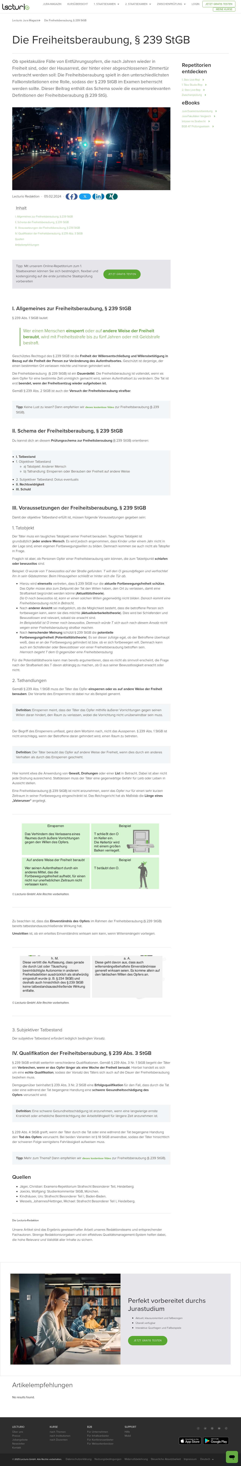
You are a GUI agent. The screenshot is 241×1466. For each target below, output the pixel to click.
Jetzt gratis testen (218, 4)
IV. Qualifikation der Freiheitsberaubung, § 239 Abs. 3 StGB (49, 233)
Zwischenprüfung (171, 4)
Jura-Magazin (52, 4)
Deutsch (207, 1459)
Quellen (19, 239)
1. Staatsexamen (106, 4)
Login (195, 4)
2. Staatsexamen (138, 4)
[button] (41, 20)
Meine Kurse (224, 9)
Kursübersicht (77, 4)
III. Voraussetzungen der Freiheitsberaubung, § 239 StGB (47, 227)
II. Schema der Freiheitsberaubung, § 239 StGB (42, 222)
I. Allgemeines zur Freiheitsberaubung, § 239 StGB (44, 216)
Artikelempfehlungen (27, 244)
